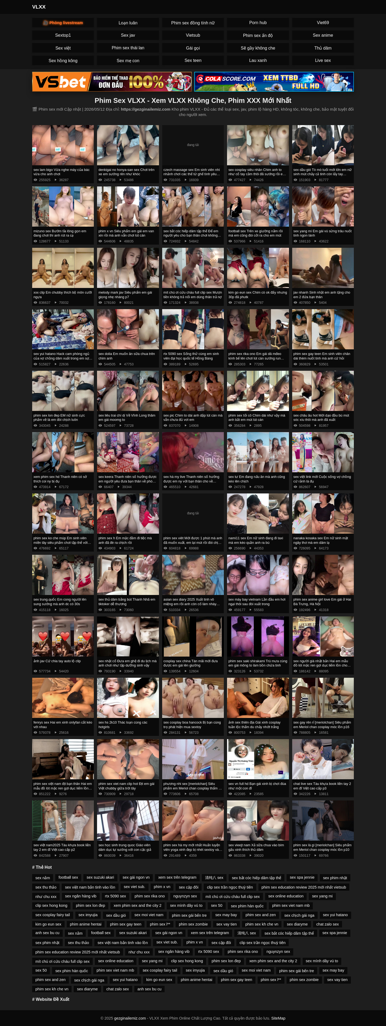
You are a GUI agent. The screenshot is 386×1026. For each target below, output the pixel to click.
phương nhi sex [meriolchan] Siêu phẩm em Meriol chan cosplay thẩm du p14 (193, 788)
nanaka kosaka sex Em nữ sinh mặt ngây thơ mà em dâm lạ (321, 540)
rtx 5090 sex (115, 896)
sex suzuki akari (100, 877)
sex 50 (216, 905)
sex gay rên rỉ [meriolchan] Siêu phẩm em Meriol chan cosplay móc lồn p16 (322, 724)
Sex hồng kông (63, 60)
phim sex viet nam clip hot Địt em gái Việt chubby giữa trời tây (126, 786)
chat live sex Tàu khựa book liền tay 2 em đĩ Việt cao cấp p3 (322, 786)
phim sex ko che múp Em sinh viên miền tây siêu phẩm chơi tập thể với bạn (61, 542)
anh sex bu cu (47, 933)
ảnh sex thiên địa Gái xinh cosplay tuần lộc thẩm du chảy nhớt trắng (254, 724)
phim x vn (162, 887)
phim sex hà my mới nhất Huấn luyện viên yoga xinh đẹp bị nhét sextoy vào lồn (192, 849)
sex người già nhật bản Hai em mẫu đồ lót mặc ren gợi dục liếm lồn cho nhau (321, 665)
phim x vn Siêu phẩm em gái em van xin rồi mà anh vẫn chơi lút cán (126, 233)
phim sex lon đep (90, 905)
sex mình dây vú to (186, 905)
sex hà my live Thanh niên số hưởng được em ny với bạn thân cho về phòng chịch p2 (191, 481)
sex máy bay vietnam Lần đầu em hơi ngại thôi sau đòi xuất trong (256, 601)
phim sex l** (160, 924)
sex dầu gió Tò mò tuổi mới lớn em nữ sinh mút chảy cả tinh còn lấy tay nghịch (323, 174)
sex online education (285, 896)
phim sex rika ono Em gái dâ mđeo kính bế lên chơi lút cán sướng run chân (254, 358)
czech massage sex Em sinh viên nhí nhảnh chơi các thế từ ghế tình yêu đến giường (192, 174)
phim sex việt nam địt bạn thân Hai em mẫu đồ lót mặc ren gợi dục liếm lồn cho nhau (63, 788)
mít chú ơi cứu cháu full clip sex (233, 896)
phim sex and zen (261, 915)
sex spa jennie (302, 877)
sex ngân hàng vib (80, 896)
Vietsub (193, 35)
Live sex (323, 60)
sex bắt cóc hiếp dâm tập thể (256, 878)
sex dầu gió (116, 915)
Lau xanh (258, 60)
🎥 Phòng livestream (63, 22)
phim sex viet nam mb (291, 905)
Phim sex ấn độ (258, 35)
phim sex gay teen (125, 924)
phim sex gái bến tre (189, 915)
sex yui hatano (335, 915)
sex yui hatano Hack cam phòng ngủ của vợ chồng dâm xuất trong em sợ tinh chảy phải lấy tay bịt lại (61, 358)
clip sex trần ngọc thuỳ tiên (230, 887)
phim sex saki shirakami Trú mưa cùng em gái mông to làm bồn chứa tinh (257, 663)
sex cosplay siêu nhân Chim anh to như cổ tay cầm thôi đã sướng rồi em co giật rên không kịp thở (256, 174)
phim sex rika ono (150, 896)
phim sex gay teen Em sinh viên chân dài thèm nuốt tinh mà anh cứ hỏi (322, 356)
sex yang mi (322, 896)
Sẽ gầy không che (258, 48)
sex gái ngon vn (136, 877)
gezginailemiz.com (130, 1018)
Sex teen (192, 60)
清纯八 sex (214, 877)
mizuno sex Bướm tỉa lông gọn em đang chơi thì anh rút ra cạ (60, 233)
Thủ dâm (323, 48)
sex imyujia (88, 915)
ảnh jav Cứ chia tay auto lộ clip (57, 661)
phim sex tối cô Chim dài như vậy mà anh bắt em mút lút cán (256, 417)
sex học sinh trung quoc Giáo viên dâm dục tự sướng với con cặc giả (124, 847)
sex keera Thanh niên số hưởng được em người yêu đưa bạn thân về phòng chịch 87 (127, 481)
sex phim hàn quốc (247, 906)
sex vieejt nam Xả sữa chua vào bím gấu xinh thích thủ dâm (256, 847)
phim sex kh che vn (261, 924)
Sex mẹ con (128, 60)
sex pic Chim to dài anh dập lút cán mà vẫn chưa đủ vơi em (193, 417)
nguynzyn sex (185, 896)
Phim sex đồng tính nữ (193, 23)
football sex (68, 877)
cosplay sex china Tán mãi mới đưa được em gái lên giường (191, 663)
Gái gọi (193, 48)
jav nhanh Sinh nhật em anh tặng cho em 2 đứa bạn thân (322, 294)
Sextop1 (63, 35)
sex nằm (42, 878)
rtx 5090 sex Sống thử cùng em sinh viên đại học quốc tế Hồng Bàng (191, 356)
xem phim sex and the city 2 (137, 905)
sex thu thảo (45, 887)
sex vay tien (226, 924)
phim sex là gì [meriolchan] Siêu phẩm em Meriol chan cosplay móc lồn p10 (323, 847)
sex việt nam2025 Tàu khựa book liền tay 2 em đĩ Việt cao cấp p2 (62, 847)
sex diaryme (297, 924)
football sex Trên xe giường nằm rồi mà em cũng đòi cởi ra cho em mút (255, 233)
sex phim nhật (335, 878)
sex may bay (226, 915)
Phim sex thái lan (128, 48)
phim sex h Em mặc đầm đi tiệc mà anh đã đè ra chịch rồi (125, 540)
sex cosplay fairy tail (52, 915)
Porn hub (258, 22)
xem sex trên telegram (177, 877)
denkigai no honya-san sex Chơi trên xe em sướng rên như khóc (126, 172)
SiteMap (278, 1018)
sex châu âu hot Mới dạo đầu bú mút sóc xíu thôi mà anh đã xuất (321, 417)
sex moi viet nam (149, 915)
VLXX (39, 7)
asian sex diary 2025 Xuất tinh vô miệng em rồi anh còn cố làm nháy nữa (190, 603)
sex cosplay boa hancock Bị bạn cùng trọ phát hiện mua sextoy (192, 724)
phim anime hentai (86, 924)
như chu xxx (46, 896)
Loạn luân (127, 23)
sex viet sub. (134, 887)
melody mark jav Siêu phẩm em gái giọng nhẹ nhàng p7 (125, 294)
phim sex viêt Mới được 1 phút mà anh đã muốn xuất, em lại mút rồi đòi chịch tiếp (193, 542)
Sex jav (128, 35)
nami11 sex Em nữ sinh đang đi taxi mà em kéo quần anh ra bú (255, 540)
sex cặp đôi (188, 887)
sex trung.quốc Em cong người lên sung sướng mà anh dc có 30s (60, 601)
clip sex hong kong (51, 905)
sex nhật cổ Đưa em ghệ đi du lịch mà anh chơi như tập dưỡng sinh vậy (127, 663)
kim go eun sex (48, 924)
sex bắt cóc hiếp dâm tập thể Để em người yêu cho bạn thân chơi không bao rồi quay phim (191, 235)
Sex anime (323, 35)
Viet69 (323, 22)
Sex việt (63, 48)
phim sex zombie (193, 924)
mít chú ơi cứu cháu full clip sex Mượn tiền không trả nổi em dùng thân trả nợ (193, 294)
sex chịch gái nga (299, 915)
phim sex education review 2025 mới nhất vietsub (304, 887)
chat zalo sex (327, 924)
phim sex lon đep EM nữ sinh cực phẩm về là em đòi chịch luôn (59, 417)
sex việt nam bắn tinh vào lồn (90, 887)
